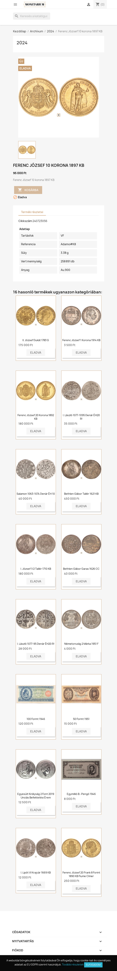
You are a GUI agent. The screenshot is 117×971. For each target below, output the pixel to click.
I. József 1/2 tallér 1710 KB (36, 568)
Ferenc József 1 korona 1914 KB (81, 340)
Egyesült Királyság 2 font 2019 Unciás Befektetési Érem (35, 795)
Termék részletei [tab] (32, 212)
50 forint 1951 (81, 719)
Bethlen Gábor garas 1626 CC (81, 568)
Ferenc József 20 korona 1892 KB (36, 416)
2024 (22, 43)
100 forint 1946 (36, 719)
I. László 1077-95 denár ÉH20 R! (35, 643)
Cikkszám (25, 221)
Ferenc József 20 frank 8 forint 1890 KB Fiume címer (81, 874)
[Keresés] (31, 16)
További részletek (73, 964)
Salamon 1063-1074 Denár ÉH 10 (36, 493)
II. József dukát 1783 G (36, 340)
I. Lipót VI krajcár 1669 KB (36, 872)
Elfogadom (93, 964)
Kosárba (28, 190)
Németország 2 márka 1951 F (81, 643)
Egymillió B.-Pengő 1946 (81, 794)
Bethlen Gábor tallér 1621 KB (81, 493)
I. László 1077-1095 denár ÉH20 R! (81, 416)
